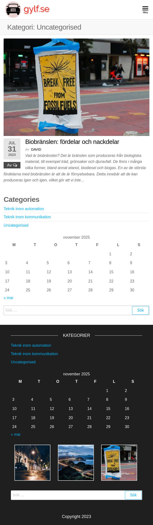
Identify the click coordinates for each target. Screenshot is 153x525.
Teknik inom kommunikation (27, 217)
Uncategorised (16, 225)
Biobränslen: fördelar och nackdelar (72, 141)
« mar (8, 298)
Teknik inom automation (24, 209)
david (36, 149)
